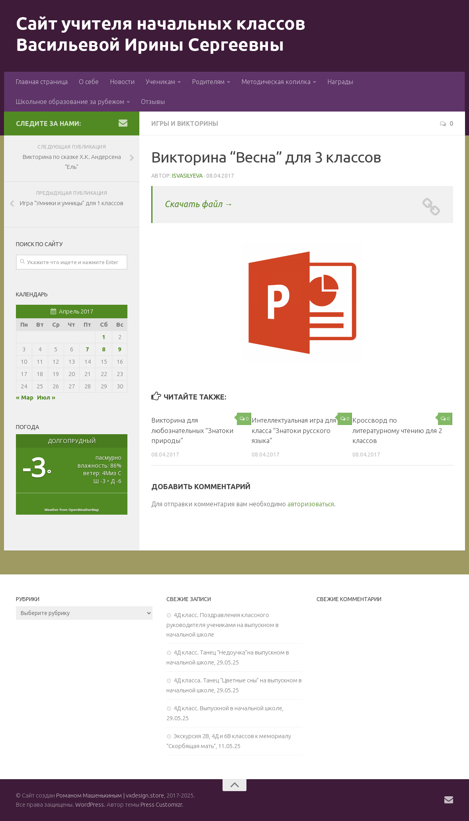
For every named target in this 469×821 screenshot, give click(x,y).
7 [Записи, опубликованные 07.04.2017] (87, 349)
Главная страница (42, 81)
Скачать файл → (198, 204)
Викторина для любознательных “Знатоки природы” (192, 430)
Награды (340, 81)
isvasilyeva (187, 175)
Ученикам (160, 81)
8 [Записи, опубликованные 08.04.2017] (104, 349)
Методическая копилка (276, 81)
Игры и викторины (185, 123)
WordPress (89, 804)
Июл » (46, 397)
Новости (122, 81)
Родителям (208, 81)
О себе (89, 81)
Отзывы (153, 101)
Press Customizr (161, 804)
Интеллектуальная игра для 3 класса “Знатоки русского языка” (297, 430)
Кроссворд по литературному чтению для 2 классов (397, 430)
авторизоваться (310, 503)
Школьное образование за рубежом (70, 101)
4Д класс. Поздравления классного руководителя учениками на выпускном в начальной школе (222, 624)
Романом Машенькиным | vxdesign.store (110, 795)
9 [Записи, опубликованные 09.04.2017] (119, 349)
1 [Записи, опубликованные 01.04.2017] (104, 336)
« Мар (24, 397)
